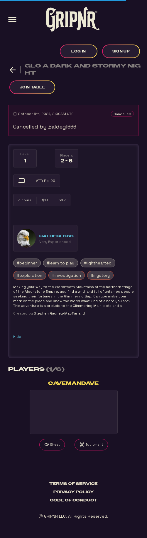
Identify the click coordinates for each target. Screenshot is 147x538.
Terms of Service (73, 483)
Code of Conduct (73, 500)
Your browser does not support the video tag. (73, 412)
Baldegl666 (56, 236)
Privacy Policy (73, 492)
